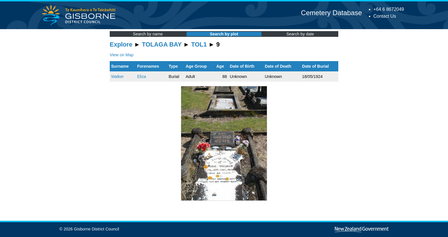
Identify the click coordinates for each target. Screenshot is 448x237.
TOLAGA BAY (162, 44)
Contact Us (384, 16)
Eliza (141, 76)
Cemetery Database (331, 13)
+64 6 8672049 (388, 9)
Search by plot (224, 34)
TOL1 (199, 44)
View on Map (121, 55)
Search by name (148, 34)
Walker (117, 76)
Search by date (300, 34)
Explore (121, 44)
